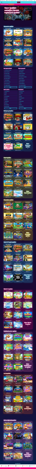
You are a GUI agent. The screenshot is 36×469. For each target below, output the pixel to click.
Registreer (12, 4)
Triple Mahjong (22, 83)
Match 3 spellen (8, 289)
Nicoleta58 (7, 101)
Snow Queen (22, 78)
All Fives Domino (7, 81)
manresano (7, 104)
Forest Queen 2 (7, 78)
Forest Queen (7, 73)
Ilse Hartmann (22, 91)
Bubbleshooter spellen (10, 331)
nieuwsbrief (22, 18)
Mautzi (21, 104)
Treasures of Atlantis (23, 76)
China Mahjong (22, 80)
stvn (5, 94)
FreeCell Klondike (23, 85)
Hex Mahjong (7, 80)
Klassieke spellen (8, 200)
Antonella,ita (7, 96)
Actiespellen (7, 373)
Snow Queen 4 (22, 75)
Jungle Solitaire (7, 85)
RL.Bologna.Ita (7, 91)
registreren (8, 17)
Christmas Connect (8, 70)
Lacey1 (21, 96)
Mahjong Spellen (8, 111)
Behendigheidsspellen (10, 420)
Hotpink (6, 99)
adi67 (6, 92)
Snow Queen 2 (7, 75)
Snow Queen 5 (7, 83)
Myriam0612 (7, 106)
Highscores (33, 4)
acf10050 (21, 92)
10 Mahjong (21, 71)
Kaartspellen (7, 157)
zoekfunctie (24, 17)
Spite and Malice (22, 73)
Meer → (11, 87)
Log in (9, 4)
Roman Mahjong (7, 76)
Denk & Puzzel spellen (10, 242)
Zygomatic (17, 468)
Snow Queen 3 (7, 71)
